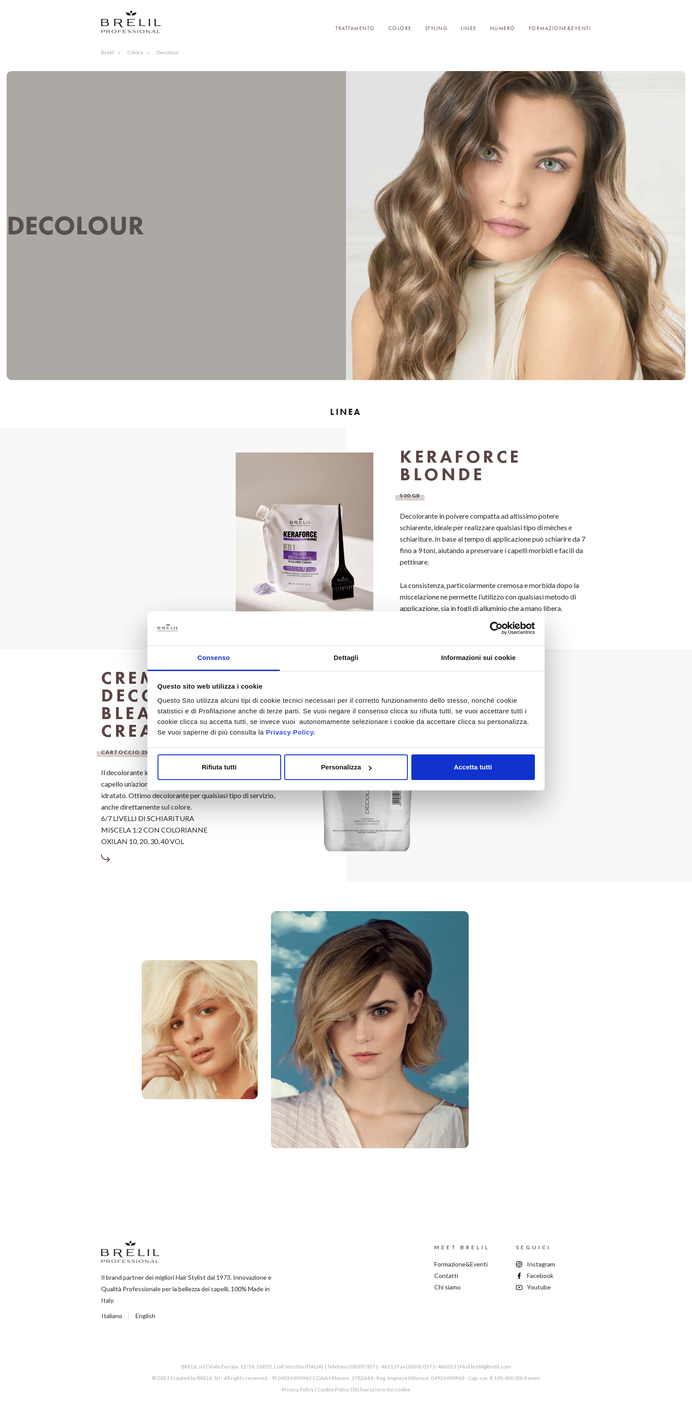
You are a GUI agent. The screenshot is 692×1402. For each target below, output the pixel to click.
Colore (400, 28)
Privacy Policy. (290, 732)
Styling (436, 28)
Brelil (107, 52)
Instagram (541, 1264)
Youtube (539, 1287)
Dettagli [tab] (346, 657)
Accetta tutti (473, 767)
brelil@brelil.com (491, 1366)
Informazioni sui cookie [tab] (478, 657)
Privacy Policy (298, 1389)
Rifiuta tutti (219, 767)
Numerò (502, 28)
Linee (469, 28)
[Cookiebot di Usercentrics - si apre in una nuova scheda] (496, 628)
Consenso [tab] (213, 657)
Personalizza (346, 767)
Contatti (446, 1275)
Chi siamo (447, 1287)
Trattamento (355, 28)
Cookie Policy (333, 1389)
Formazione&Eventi (560, 28)
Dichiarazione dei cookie (381, 1389)
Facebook (540, 1275)
